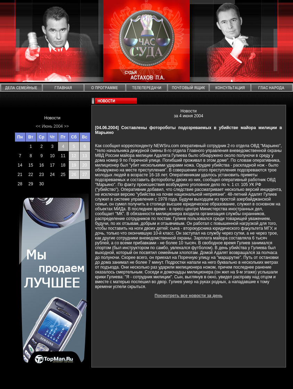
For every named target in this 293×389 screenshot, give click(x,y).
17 (52, 165)
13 (84, 155)
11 (63, 155)
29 (31, 183)
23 (41, 174)
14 (20, 165)
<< (38, 126)
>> (66, 126)
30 (41, 183)
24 (52, 174)
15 (31, 165)
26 (74, 174)
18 (63, 165)
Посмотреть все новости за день (188, 295)
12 (74, 155)
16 (41, 165)
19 (74, 165)
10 (52, 155)
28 (20, 183)
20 (84, 165)
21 (20, 174)
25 (63, 174)
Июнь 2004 (52, 126)
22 (31, 174)
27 (84, 174)
